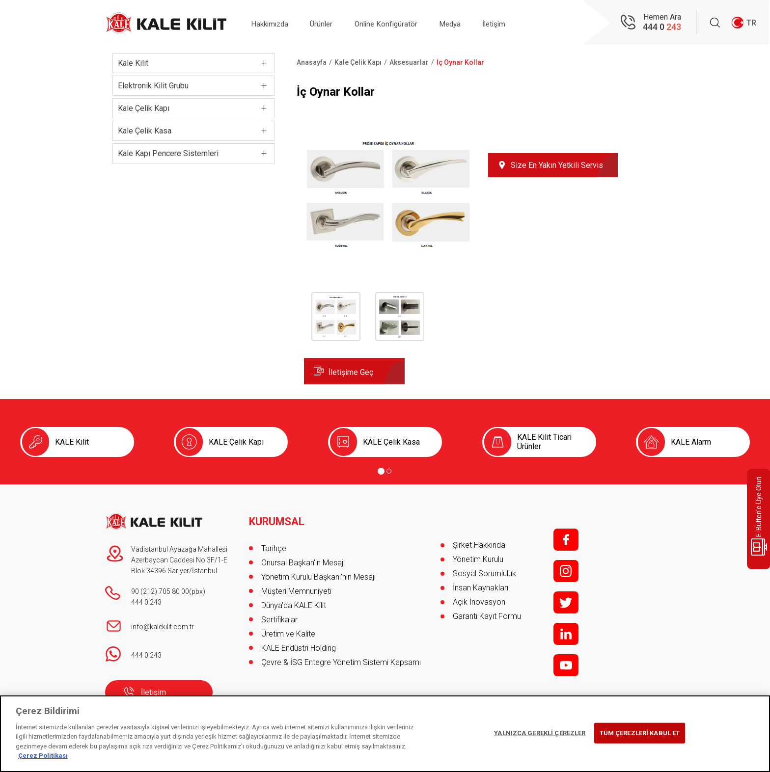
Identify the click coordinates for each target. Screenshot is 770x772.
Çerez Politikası (43, 755)
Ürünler (329, 22)
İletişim (516, 22)
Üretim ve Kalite (288, 630)
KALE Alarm (691, 442)
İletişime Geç (351, 372)
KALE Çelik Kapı (236, 442)
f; (566, 539)
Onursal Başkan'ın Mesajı (303, 559)
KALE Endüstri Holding (298, 644)
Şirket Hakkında (479, 545)
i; (566, 571)
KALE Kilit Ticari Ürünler (544, 441)
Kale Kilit (133, 63)
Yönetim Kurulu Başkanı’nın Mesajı (318, 573)
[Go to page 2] (388, 471)
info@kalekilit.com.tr (162, 627)
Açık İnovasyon (479, 602)
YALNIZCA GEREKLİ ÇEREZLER (539, 733)
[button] (388, 247)
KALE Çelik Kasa (391, 442)
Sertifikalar (279, 616)
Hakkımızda (272, 22)
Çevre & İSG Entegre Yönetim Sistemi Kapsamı (341, 659)
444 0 (662, 27)
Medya (468, 22)
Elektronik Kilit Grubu (153, 85)
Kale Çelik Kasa (144, 130)
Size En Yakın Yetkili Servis (557, 165)
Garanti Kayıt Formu (488, 616)
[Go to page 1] (381, 471)
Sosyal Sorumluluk (484, 573)
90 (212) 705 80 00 (160, 591)
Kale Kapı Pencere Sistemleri (168, 153)
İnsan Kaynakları (480, 587)
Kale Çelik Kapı (143, 108)
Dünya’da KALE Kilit (293, 602)
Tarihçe (273, 545)
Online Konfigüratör (399, 22)
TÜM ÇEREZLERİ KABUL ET (640, 733)
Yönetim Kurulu (478, 559)
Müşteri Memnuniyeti (296, 587)
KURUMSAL (277, 518)
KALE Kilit (72, 442)
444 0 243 (146, 602)
